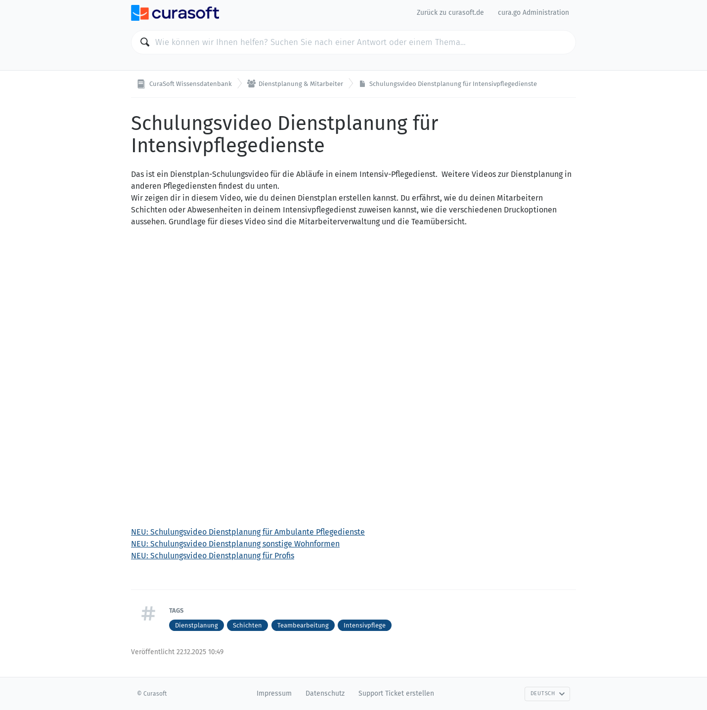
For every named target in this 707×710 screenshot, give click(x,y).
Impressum (274, 693)
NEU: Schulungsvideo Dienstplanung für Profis (212, 555)
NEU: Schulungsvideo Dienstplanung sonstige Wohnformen (235, 543)
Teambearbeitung (303, 625)
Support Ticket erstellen (396, 693)
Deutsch (547, 693)
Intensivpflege (365, 625)
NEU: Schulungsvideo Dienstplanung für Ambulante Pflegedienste (248, 532)
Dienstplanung (196, 625)
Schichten (247, 625)
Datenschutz (325, 693)
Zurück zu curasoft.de (450, 12)
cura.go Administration (533, 12)
